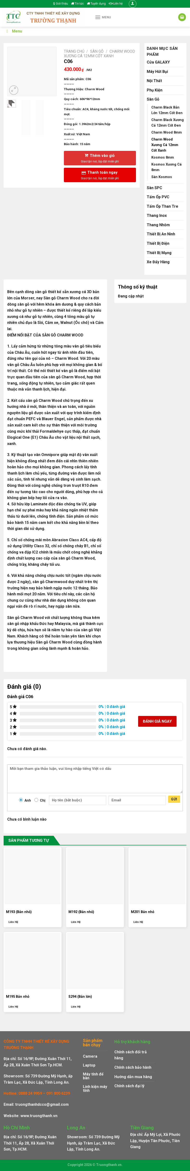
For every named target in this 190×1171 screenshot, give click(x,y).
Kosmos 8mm (162, 157)
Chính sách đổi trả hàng (130, 1055)
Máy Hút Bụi (157, 71)
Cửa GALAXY (158, 62)
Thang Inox (157, 215)
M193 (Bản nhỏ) (19, 912)
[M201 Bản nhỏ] (157, 876)
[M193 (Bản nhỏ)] (33, 876)
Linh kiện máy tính (95, 1088)
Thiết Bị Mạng (159, 253)
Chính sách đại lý (129, 1086)
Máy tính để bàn (93, 1076)
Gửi (174, 799)
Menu (13, 31)
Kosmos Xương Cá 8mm (166, 167)
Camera (90, 1056)
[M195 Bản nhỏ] (33, 961)
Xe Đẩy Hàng (158, 262)
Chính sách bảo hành (132, 1067)
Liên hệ (116, 3)
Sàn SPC (154, 188)
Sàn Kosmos (161, 177)
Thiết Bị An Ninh (161, 234)
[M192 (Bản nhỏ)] (95, 876)
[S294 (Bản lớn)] (95, 961)
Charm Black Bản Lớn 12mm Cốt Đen (167, 110)
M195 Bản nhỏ (17, 997)
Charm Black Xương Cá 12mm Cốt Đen (167, 123)
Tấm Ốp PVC (158, 197)
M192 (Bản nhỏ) (81, 912)
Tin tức (77, 3)
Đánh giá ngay (157, 721)
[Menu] (103, 17)
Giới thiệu (60, 3)
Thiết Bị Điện (158, 243)
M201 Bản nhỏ (142, 912)
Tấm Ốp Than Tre (162, 206)
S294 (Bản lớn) (80, 997)
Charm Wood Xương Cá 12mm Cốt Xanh (99, 53)
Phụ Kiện (154, 90)
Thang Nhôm (158, 225)
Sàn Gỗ (97, 51)
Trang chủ (74, 51)
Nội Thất (154, 80)
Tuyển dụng (96, 3)
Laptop (89, 1065)
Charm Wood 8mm (166, 132)
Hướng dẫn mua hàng (133, 1076)
